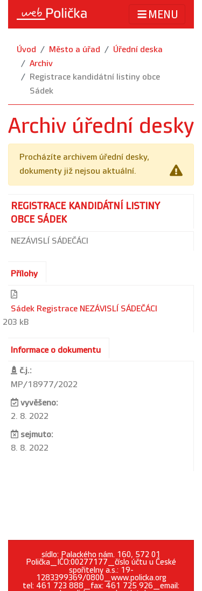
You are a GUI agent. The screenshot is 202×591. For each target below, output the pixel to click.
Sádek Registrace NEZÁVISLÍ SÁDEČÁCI (84, 309)
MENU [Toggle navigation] (157, 14)
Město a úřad (74, 50)
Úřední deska (138, 50)
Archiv (41, 64)
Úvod (26, 50)
